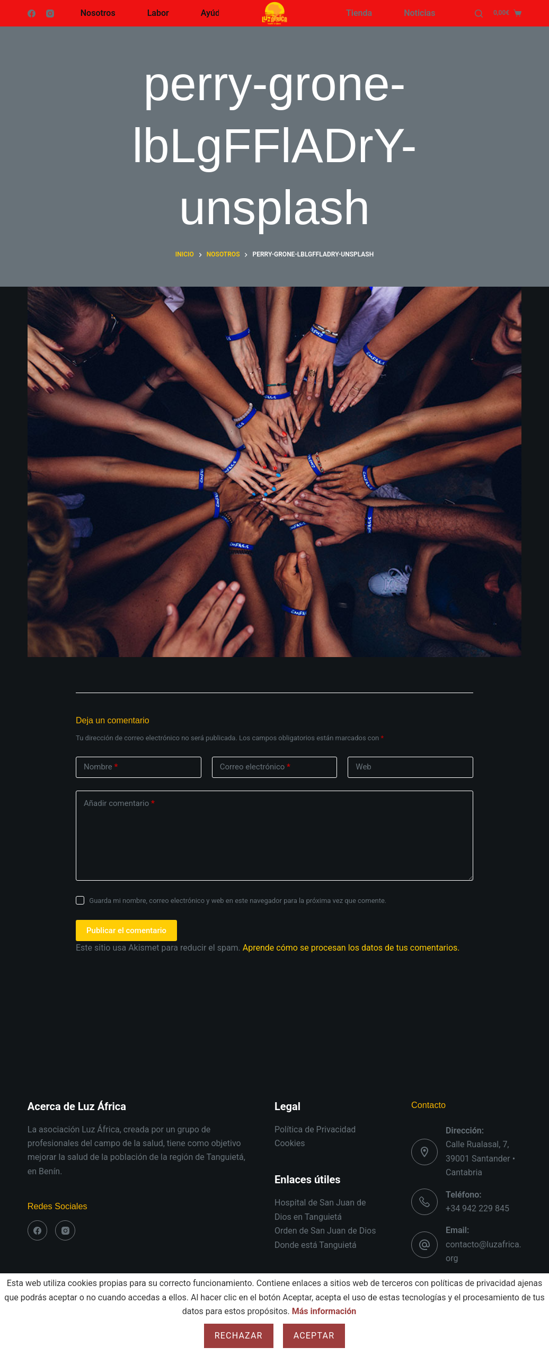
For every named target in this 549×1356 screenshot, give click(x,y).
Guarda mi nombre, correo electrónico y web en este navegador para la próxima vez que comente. (237, 901)
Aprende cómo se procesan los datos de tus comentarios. (351, 948)
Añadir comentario (119, 803)
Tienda (359, 13)
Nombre (101, 767)
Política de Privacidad (315, 1129)
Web (363, 767)
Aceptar (314, 1336)
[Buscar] (479, 13)
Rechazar (239, 1336)
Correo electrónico (255, 767)
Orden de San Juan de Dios (325, 1231)
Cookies (289, 1143)
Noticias (419, 13)
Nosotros (98, 13)
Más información (324, 1311)
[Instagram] (50, 13)
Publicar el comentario (126, 930)
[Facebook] (32, 13)
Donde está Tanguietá (315, 1245)
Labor (158, 13)
